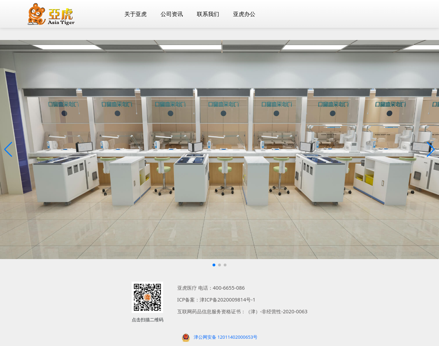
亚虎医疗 (187, 287)
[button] (8, 149)
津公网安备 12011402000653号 (226, 337)
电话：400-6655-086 (221, 287)
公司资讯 (172, 14)
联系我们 (208, 14)
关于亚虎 (135, 14)
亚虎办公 (244, 14)
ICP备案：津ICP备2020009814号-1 (216, 299)
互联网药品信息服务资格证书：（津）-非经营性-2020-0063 (242, 311)
